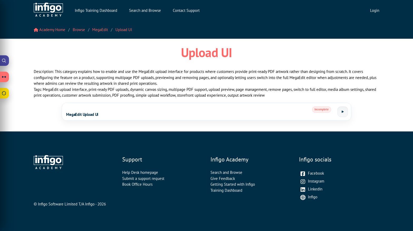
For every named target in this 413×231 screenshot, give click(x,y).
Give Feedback (222, 178)
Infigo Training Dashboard (96, 10)
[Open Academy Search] (4, 60)
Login (374, 10)
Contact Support (186, 10)
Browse (79, 29)
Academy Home (49, 29)
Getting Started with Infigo (232, 184)
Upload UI (123, 29)
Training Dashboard (226, 190)
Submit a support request (143, 178)
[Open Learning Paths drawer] (4, 77)
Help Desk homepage (140, 172)
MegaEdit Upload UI (82, 114)
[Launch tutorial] (342, 111)
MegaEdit (100, 29)
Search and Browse (145, 10)
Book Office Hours (137, 184)
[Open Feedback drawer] (4, 93)
